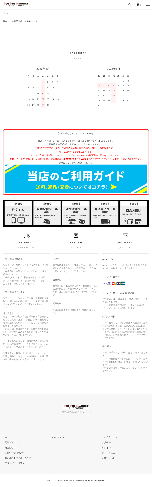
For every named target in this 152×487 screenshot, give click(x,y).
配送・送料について (12, 443)
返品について (9, 448)
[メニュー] (147, 4)
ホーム (6, 13)
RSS (54, 437)
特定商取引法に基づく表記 (16, 458)
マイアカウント (107, 437)
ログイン (104, 448)
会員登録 (104, 443)
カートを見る (106, 453)
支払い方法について (12, 453)
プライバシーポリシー (14, 463)
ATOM (61, 437)
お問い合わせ (106, 458)
